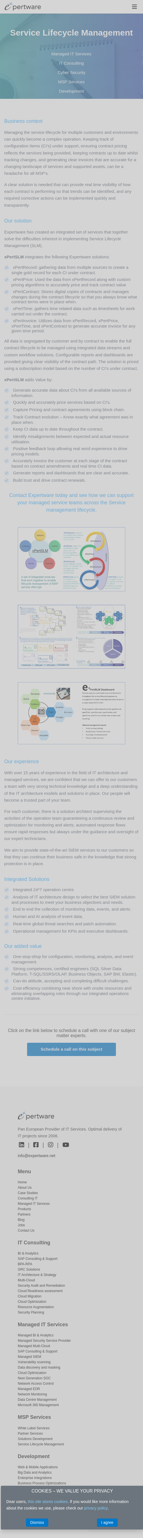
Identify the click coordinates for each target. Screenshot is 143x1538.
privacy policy (95, 1508)
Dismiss (37, 1522)
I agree (107, 1522)
